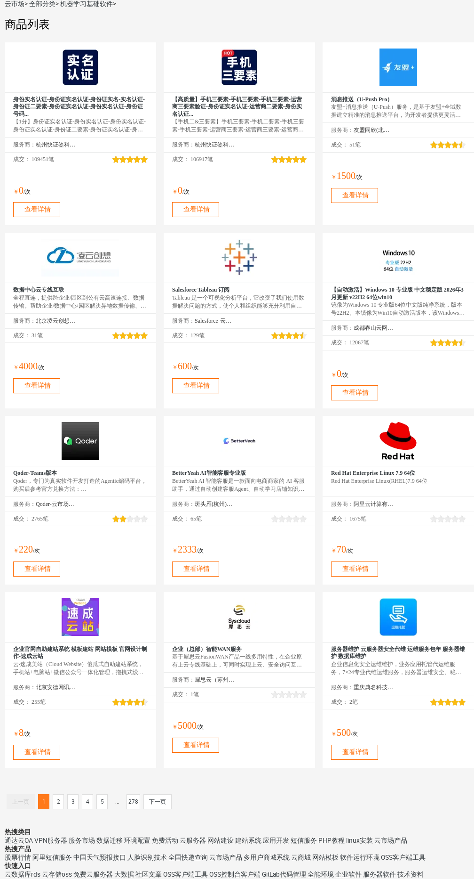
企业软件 (348, 874)
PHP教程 (331, 840)
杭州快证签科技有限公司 (56, 144)
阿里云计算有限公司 (374, 504)
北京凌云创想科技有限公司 (56, 320)
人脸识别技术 (147, 857)
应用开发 (276, 840)
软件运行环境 (359, 857)
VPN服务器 (50, 840)
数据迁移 (109, 840)
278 (133, 801)
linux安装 (359, 840)
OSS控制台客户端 (235, 874)
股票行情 (18, 857)
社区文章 (148, 874)
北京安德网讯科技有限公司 (56, 687)
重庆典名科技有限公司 (374, 687)
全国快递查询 (188, 857)
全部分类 (42, 4)
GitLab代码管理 (284, 874)
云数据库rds (22, 874)
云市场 (14, 4)
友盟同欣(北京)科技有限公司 (374, 130)
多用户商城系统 (267, 857)
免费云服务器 (93, 874)
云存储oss (57, 874)
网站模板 (325, 857)
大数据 (124, 874)
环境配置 (137, 840)
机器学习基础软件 (86, 4)
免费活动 (165, 840)
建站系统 (248, 840)
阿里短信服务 (52, 857)
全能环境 (321, 874)
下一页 (157, 801)
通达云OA (19, 840)
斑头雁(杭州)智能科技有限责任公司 (215, 504)
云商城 (301, 857)
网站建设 (220, 840)
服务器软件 (379, 874)
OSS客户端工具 (403, 857)
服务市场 (82, 840)
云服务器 (193, 840)
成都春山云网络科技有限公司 (374, 328)
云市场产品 (390, 840)
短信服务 (304, 840)
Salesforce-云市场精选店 (215, 320)
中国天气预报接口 (99, 857)
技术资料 (410, 874)
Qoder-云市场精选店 (56, 504)
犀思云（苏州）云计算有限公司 (215, 679)
